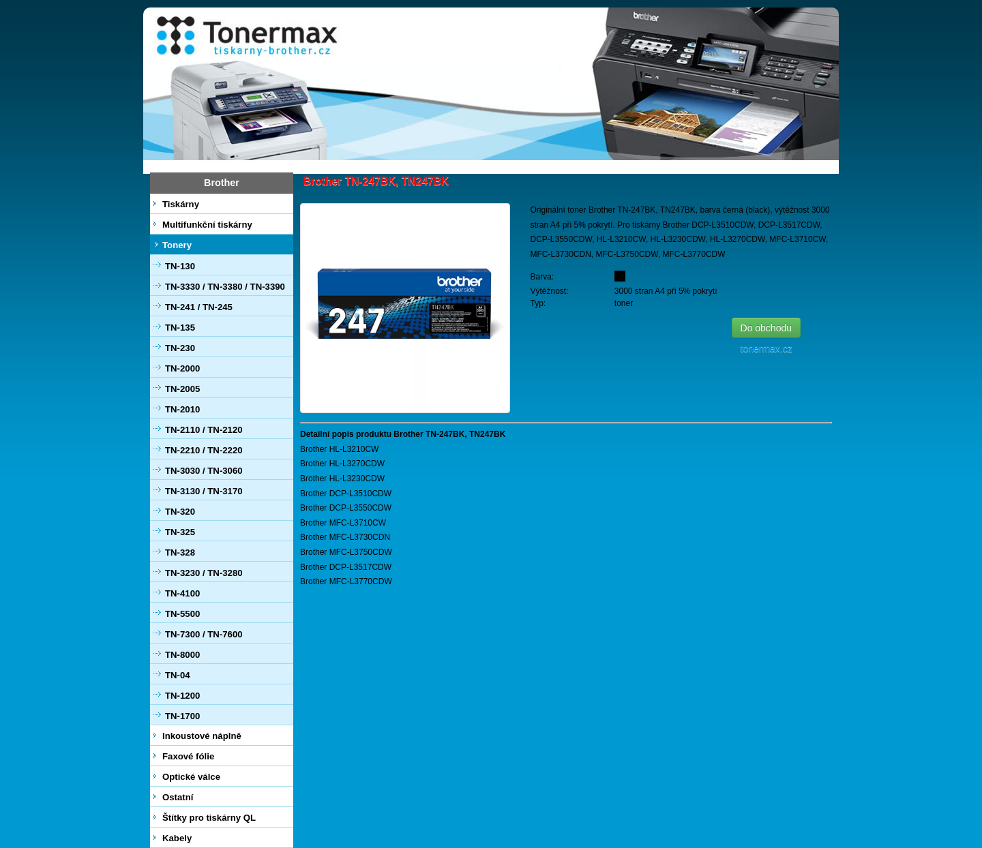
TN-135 (180, 327)
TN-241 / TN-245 (199, 307)
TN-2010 (182, 409)
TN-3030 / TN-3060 (204, 471)
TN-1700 (182, 716)
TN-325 (180, 532)
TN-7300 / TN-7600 (204, 634)
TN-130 (180, 266)
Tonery (177, 245)
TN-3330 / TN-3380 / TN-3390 (225, 287)
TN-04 (177, 675)
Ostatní (177, 797)
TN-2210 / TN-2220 (204, 450)
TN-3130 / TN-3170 (204, 491)
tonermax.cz (769, 348)
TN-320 (180, 511)
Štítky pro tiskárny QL (209, 818)
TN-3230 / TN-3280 (204, 573)
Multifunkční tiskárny (207, 224)
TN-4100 (182, 593)
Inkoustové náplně (201, 736)
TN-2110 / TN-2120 (204, 430)
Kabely (177, 838)
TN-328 (180, 552)
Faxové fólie (188, 756)
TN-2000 (182, 368)
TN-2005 (182, 389)
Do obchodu (766, 327)
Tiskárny (180, 204)
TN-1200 (182, 696)
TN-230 (180, 348)
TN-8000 (182, 655)
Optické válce (191, 777)
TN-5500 (182, 614)
